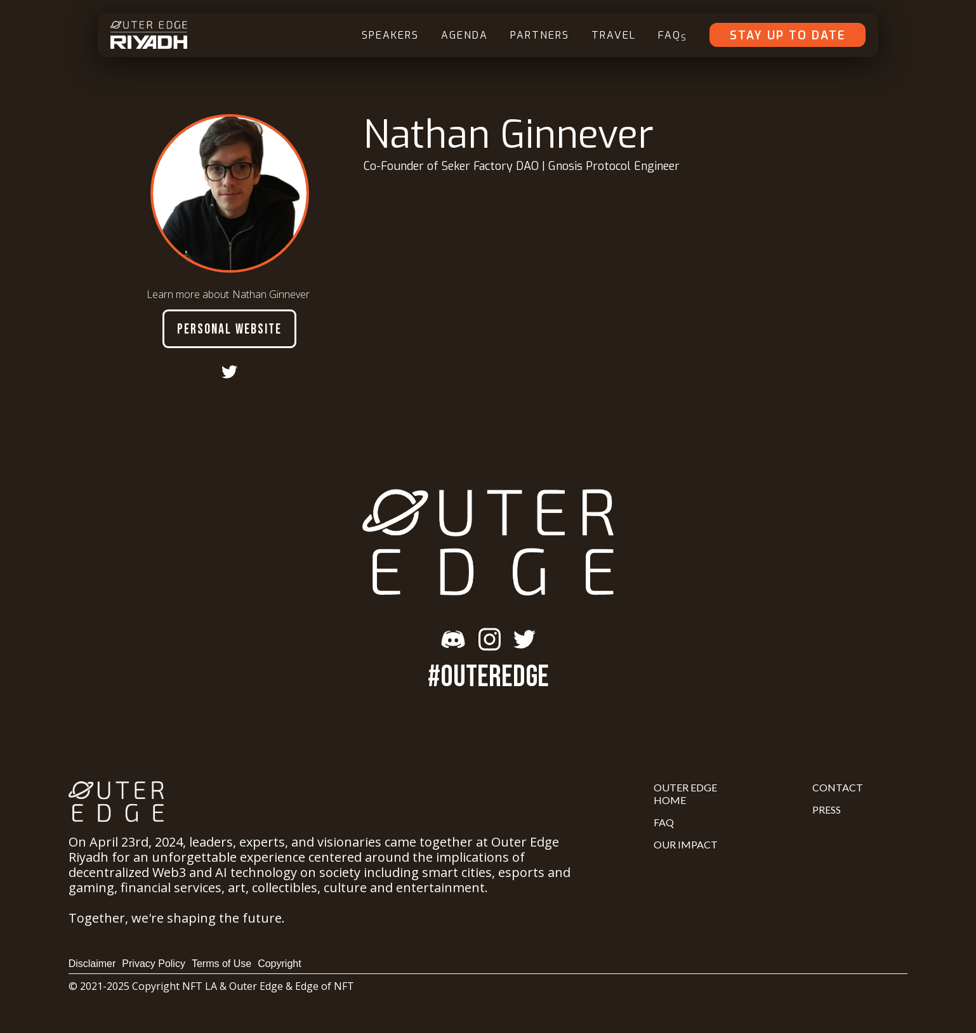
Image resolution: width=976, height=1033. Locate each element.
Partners (539, 35)
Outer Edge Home (685, 793)
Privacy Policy (153, 963)
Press (826, 809)
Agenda (464, 35)
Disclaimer (92, 963)
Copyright (279, 963)
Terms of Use (221, 963)
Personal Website (229, 329)
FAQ (672, 36)
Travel (613, 35)
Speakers (390, 35)
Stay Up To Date (787, 35)
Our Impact (686, 844)
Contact (837, 787)
